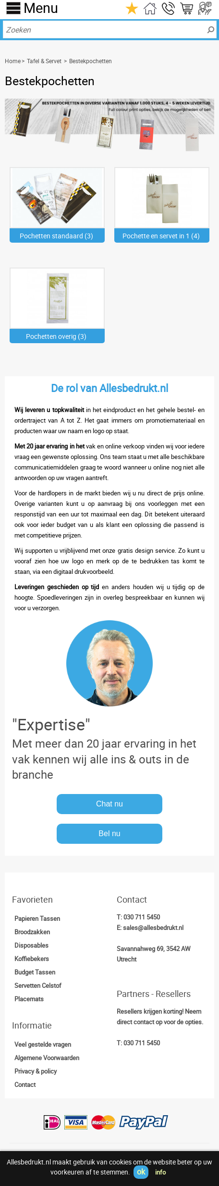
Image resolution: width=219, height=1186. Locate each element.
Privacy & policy (35, 1071)
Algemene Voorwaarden (46, 1057)
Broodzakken (32, 932)
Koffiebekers (31, 958)
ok (141, 1171)
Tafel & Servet (44, 61)
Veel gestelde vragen (42, 1044)
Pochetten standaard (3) (56, 235)
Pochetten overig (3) (56, 336)
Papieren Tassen (37, 918)
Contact (25, 1084)
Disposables (31, 945)
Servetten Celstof (37, 985)
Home (13, 61)
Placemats (29, 999)
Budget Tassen (34, 972)
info (160, 1172)
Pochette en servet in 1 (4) (161, 235)
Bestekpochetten (90, 61)
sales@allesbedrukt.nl (153, 927)
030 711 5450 (141, 917)
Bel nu (109, 833)
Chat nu (109, 804)
